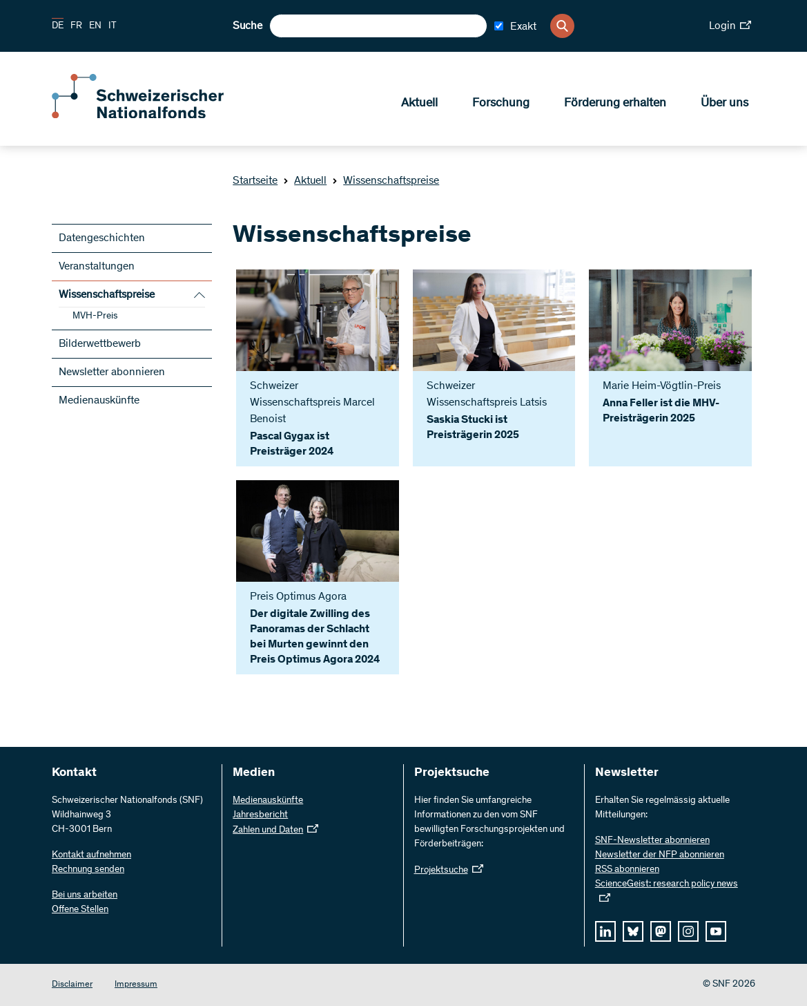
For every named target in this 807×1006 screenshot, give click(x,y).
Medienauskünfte (99, 400)
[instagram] (688, 931)
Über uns (724, 104)
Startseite (255, 181)
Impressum (136, 984)
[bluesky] (633, 931)
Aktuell (419, 104)
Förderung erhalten (615, 104)
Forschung (500, 104)
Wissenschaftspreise (385, 181)
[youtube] (716, 931)
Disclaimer (72, 984)
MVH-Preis (95, 316)
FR (76, 26)
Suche (247, 26)
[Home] (152, 116)
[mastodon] (660, 931)
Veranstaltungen (97, 266)
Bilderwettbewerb (100, 344)
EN (95, 26)
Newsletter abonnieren (112, 372)
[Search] (562, 26)
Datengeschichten (102, 238)
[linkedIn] (605, 931)
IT (112, 26)
